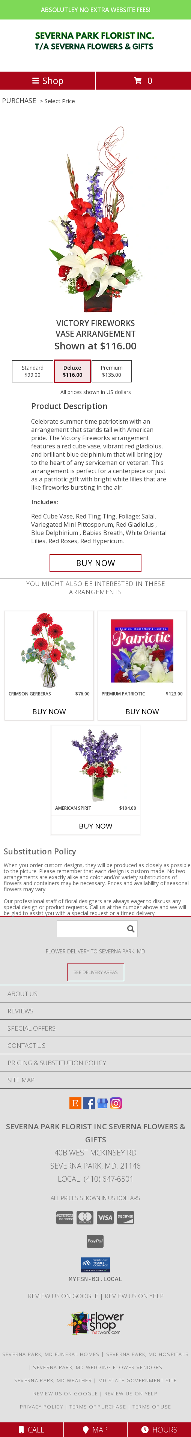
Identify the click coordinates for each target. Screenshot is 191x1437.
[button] (95, 1264)
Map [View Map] (95, 1430)
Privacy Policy (41, 1406)
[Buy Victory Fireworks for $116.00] (95, 563)
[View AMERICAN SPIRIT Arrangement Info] (95, 765)
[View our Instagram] (116, 1107)
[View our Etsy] (75, 1107)
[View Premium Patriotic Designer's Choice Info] (142, 651)
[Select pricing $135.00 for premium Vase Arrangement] (111, 371)
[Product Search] (97, 928)
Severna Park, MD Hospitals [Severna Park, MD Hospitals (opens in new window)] (147, 1354)
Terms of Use (151, 1406)
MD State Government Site (137, 1380)
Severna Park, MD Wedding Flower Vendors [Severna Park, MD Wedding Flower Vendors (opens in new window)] (97, 1367)
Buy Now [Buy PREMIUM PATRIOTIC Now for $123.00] (142, 711)
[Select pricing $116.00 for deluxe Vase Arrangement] (72, 371)
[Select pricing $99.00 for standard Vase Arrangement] (32, 371)
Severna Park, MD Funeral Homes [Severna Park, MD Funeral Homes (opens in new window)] (51, 1354)
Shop (47, 80)
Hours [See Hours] (159, 1430)
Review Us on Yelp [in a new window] (134, 1296)
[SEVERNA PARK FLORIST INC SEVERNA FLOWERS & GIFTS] (95, 60)
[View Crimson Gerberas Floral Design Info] (49, 651)
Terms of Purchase (97, 1406)
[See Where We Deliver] (95, 971)
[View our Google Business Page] (102, 1107)
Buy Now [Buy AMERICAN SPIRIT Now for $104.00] (96, 826)
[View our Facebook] (89, 1107)
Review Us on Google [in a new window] (64, 1296)
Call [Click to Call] (31, 1430)
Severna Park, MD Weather (53, 1380)
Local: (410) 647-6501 (96, 1179)
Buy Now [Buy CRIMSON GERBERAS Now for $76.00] (49, 711)
